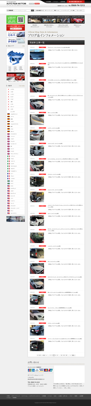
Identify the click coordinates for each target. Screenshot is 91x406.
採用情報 (14, 397)
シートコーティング (65, 10)
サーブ (12, 183)
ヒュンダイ (13, 111)
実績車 (76, 395)
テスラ (12, 186)
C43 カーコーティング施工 (54, 261)
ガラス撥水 (72, 10)
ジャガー (12, 138)
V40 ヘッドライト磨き (53, 112)
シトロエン (13, 178)
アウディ (12, 121)
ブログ (71, 395)
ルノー (12, 173)
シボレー (12, 190)
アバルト (12, 158)
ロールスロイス (14, 133)
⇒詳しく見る (67, 388)
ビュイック (13, 195)
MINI (11, 126)
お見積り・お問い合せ (63, 395)
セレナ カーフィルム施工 (53, 213)
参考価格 (44, 395)
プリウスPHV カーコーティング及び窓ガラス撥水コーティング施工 (62, 80)
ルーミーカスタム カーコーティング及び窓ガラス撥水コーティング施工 (63, 158)
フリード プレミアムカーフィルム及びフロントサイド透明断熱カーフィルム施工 (65, 338)
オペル (12, 129)
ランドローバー (14, 143)
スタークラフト (14, 213)
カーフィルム (24, 395)
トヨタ (12, 91)
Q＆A (55, 395)
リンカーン (13, 200)
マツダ (12, 99)
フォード (12, 203)
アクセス (9, 397)
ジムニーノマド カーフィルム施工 (55, 189)
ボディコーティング (48, 10)
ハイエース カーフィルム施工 (54, 246)
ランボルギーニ (14, 171)
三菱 (11, 101)
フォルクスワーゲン (14, 124)
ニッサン (12, 94)
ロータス (12, 151)
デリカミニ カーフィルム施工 (54, 174)
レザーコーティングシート (35, 395)
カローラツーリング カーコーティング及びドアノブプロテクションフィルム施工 (65, 276)
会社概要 (81, 395)
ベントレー (13, 136)
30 (66, 355)
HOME (8, 395)
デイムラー (13, 141)
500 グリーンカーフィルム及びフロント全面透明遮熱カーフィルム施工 (63, 292)
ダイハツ (12, 106)
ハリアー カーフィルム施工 (54, 128)
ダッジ (12, 210)
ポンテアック (13, 193)
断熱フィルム (56, 10)
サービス (50, 395)
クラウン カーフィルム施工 (54, 323)
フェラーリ (13, 161)
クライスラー (13, 205)
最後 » (73, 355)
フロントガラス (79, 10)
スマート (12, 116)
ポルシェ (12, 131)
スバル (12, 104)
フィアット (13, 156)
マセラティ (13, 168)
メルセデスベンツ (14, 114)
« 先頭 (43, 355)
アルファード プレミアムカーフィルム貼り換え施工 (59, 47)
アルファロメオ (14, 166)
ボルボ (12, 181)
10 (61, 355)
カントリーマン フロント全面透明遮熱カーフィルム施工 (60, 307)
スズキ (12, 109)
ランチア (12, 163)
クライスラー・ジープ (15, 208)
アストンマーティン (14, 153)
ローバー (12, 148)
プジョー (12, 176)
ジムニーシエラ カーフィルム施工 (55, 143)
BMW (12, 119)
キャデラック (13, 188)
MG (11, 146)
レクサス (12, 89)
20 (64, 355)
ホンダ (12, 96)
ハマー (12, 198)
